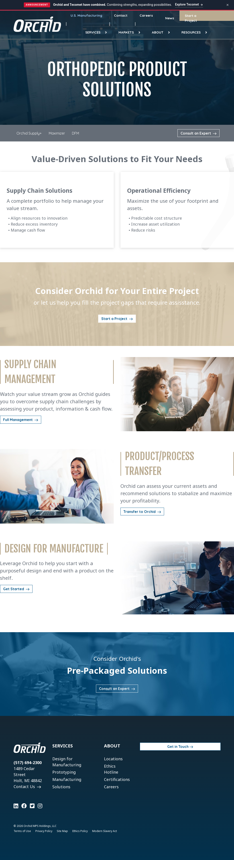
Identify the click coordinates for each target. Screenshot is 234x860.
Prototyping (64, 772)
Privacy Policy (43, 831)
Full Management (18, 419)
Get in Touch (178, 746)
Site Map (62, 831)
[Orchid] (37, 24)
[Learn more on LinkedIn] (16, 806)
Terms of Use (22, 831)
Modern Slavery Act (104, 831)
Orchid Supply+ (29, 133)
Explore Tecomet (189, 4)
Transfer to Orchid (140, 511)
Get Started (14, 589)
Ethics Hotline (111, 769)
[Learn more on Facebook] (24, 806)
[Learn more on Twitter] (32, 806)
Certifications (117, 779)
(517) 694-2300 (28, 762)
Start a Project (114, 318)
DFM (75, 133)
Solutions (61, 786)
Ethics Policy (80, 831)
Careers (111, 786)
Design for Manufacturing (66, 761)
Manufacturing (66, 779)
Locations (113, 758)
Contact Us (25, 786)
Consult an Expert (196, 133)
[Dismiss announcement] (227, 5)
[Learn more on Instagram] (40, 806)
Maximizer (57, 133)
